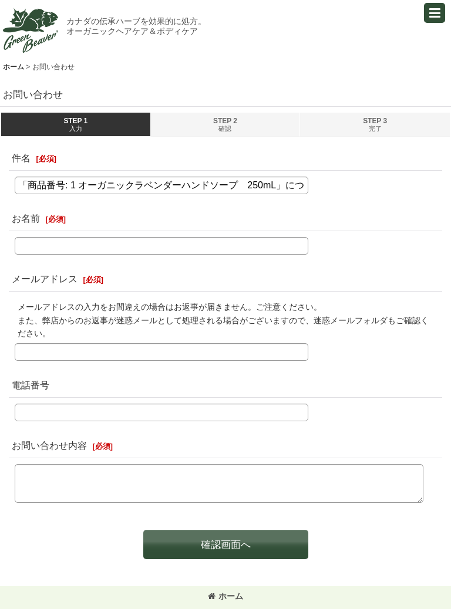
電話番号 (30, 385)
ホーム (225, 596)
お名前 (26, 218)
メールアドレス (45, 278)
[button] (434, 13)
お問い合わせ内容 (49, 445)
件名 (21, 158)
